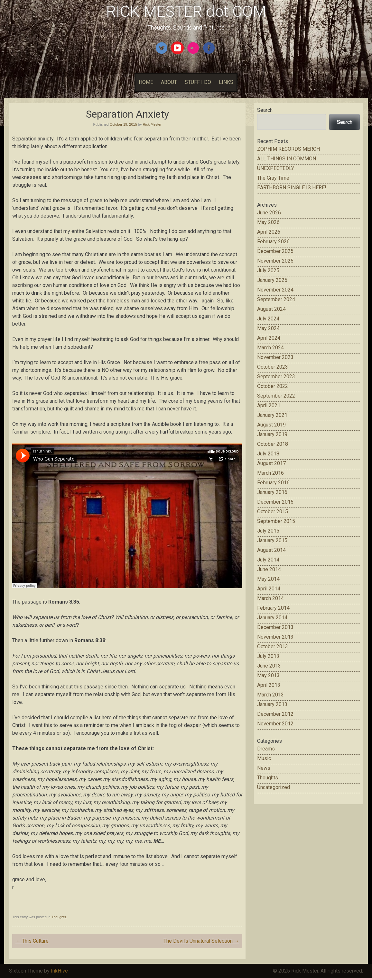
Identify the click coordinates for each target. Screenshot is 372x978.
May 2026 (268, 222)
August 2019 (271, 425)
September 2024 (276, 299)
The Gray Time (273, 178)
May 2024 (268, 328)
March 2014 (270, 598)
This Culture (32, 941)
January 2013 (272, 704)
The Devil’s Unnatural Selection (201, 941)
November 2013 (275, 637)
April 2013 (268, 685)
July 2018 (268, 454)
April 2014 (268, 589)
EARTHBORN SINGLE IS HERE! (291, 187)
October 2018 (272, 444)
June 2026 (269, 213)
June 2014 (269, 569)
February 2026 (273, 241)
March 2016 (270, 473)
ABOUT (169, 82)
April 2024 (268, 338)
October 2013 (272, 646)
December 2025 (275, 251)
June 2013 (269, 666)
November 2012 (275, 724)
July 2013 (268, 656)
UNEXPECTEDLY (275, 168)
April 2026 (268, 232)
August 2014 (271, 550)
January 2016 (272, 492)
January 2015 (272, 540)
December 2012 (275, 714)
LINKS (226, 82)
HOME (146, 82)
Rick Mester (152, 124)
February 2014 (273, 608)
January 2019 (272, 434)
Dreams (266, 749)
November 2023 (275, 357)
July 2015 (268, 531)
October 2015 (272, 511)
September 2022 (276, 396)
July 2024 (268, 319)
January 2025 (272, 280)
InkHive (59, 971)
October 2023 (272, 367)
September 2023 (276, 376)
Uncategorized (273, 787)
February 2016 (273, 483)
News (263, 768)
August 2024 (271, 309)
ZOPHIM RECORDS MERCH (288, 149)
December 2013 (275, 627)
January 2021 (272, 415)
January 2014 (272, 618)
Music (264, 758)
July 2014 (268, 560)
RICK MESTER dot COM (186, 11)
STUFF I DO (198, 82)
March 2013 (270, 695)
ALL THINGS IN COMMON (286, 159)
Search (265, 110)
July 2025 (268, 270)
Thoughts (58, 917)
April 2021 (268, 405)
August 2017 (271, 463)
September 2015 (276, 521)
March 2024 (270, 348)
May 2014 (268, 579)
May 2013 (268, 675)
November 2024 (275, 290)
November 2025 (275, 261)
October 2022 (272, 386)
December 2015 (275, 502)
